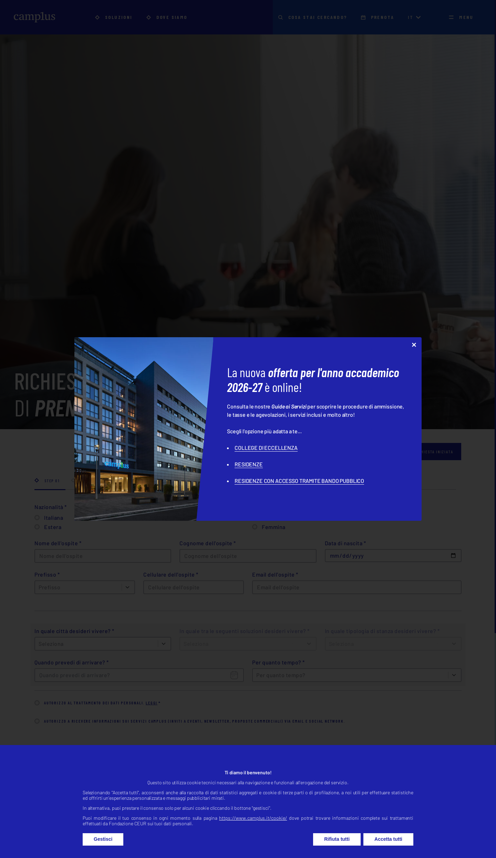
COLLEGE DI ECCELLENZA (266, 447)
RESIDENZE (249, 464)
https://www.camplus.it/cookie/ (253, 833)
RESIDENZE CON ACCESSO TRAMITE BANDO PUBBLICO (299, 480)
